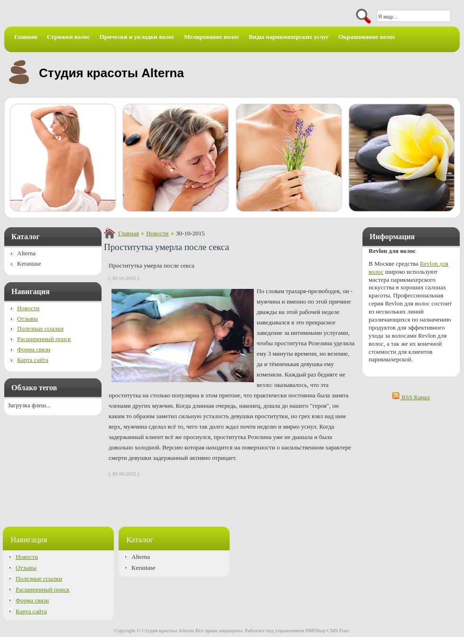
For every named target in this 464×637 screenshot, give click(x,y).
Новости (157, 233)
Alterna (26, 253)
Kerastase (29, 263)
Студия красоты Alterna (111, 73)
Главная (128, 233)
